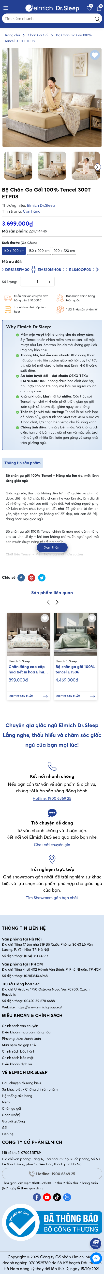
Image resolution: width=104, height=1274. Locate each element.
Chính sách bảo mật (17, 1057)
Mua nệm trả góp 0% (19, 1045)
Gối (4, 1127)
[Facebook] (37, 1197)
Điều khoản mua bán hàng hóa (26, 1032)
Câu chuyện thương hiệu (21, 1083)
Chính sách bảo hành (18, 1051)
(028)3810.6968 (36, 976)
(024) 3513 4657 (36, 956)
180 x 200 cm (39, 250)
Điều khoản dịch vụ (17, 1064)
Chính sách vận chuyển (20, 1026)
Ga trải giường (13, 1121)
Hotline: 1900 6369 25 (52, 1174)
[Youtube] (47, 1197)
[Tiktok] (57, 1197)
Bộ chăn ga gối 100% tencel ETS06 (75, 669)
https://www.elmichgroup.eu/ (39, 1007)
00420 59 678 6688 (39, 1001)
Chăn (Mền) (11, 1115)
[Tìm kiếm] (97, 18)
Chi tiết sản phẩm (28, 696)
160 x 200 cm (13, 250)
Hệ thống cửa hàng (17, 1096)
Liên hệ (8, 1134)
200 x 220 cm (64, 250)
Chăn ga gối (11, 1108)
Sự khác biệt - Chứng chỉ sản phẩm (30, 1089)
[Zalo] (67, 1197)
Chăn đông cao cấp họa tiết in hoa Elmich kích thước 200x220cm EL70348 (28, 669)
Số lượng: (9, 282)
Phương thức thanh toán (21, 1038)
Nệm (6, 1102)
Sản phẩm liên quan (52, 592)
